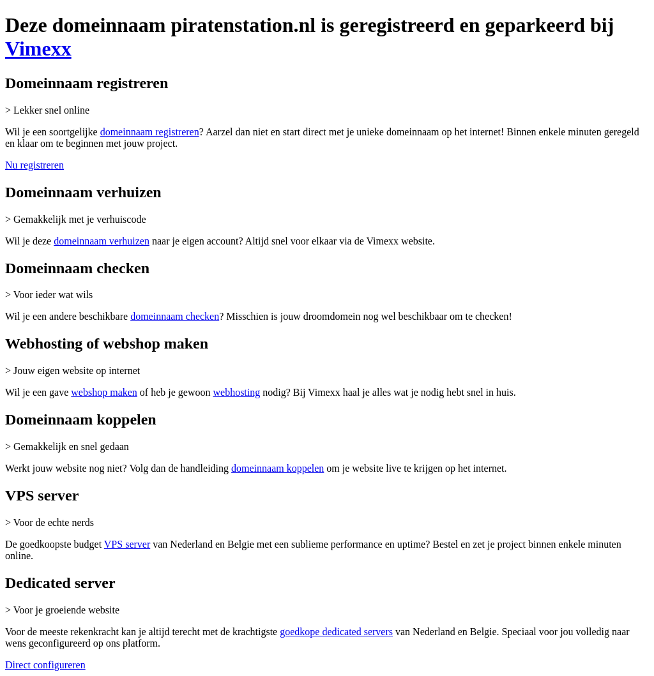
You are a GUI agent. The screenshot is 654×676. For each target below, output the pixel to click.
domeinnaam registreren (149, 131)
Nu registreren (34, 165)
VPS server (127, 544)
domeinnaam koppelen (277, 468)
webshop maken (104, 392)
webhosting (236, 392)
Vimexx (38, 48)
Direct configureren (45, 664)
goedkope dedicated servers (336, 631)
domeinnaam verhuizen (101, 241)
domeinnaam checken (174, 316)
